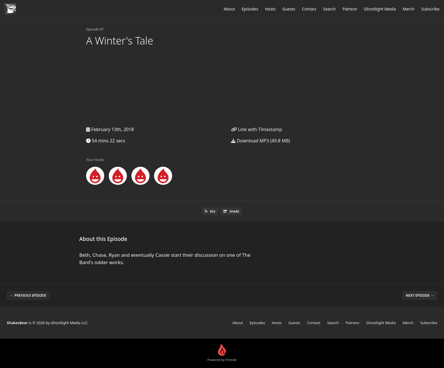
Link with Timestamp (256, 129)
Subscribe (430, 9)
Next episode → (420, 295)
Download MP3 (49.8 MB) (260, 141)
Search (329, 9)
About (229, 9)
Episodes (250, 9)
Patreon (349, 9)
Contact (309, 9)
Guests (288, 9)
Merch (408, 9)
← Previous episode (28, 295)
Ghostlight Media (380, 9)
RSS (210, 211)
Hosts (270, 9)
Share (231, 211)
